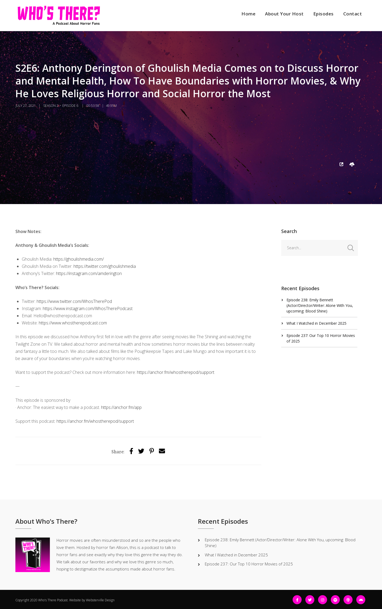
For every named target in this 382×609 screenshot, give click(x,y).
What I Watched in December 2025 (316, 323)
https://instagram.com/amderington (89, 273)
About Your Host (284, 14)
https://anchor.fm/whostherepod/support (175, 372)
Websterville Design (100, 600)
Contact (352, 14)
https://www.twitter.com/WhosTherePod (74, 301)
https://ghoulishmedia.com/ (78, 259)
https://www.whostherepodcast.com (73, 323)
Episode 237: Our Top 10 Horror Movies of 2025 (249, 563)
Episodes (323, 14)
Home (248, 14)
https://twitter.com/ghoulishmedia (104, 266)
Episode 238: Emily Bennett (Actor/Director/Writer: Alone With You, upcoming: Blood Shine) (319, 305)
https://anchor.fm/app (121, 407)
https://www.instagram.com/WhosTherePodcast (88, 308)
